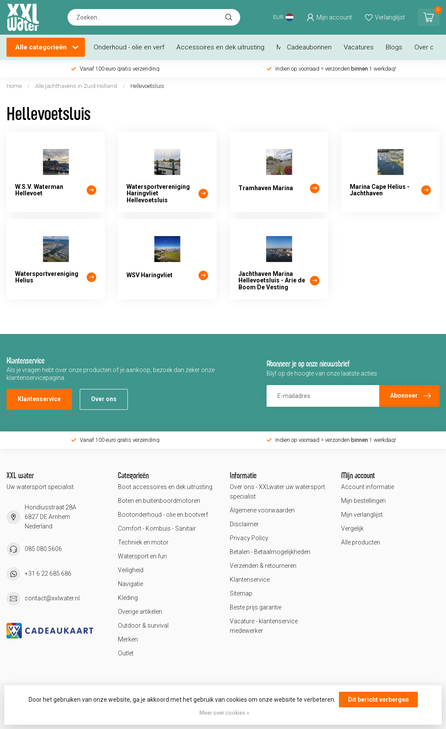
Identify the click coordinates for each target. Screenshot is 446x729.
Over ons (427, 47)
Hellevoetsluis (147, 86)
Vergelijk (352, 528)
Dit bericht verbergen (378, 699)
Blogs (394, 47)
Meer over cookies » (224, 713)
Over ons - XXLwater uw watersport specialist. (277, 491)
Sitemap (241, 593)
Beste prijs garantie (255, 607)
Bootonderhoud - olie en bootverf (163, 514)
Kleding (128, 597)
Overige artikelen (140, 611)
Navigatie (130, 583)
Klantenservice (39, 398)
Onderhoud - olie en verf (129, 47)
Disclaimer (244, 524)
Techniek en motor (143, 542)
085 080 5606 (43, 548)
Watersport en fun (142, 556)
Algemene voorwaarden (262, 510)
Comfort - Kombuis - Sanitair (157, 528)
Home (14, 86)
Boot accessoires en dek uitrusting (165, 486)
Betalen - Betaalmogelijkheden (270, 551)
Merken (128, 639)
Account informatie (367, 486)
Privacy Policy (249, 538)
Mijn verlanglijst (362, 514)
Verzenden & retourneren (263, 565)
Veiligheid (130, 570)
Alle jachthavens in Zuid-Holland (76, 86)
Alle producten (360, 542)
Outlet (125, 653)
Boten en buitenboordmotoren (159, 500)
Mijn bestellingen (363, 500)
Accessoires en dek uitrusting (220, 47)
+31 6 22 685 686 (48, 573)
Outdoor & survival (143, 625)
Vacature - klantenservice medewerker (264, 626)
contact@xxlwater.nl (52, 598)
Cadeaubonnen (309, 47)
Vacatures (359, 47)
